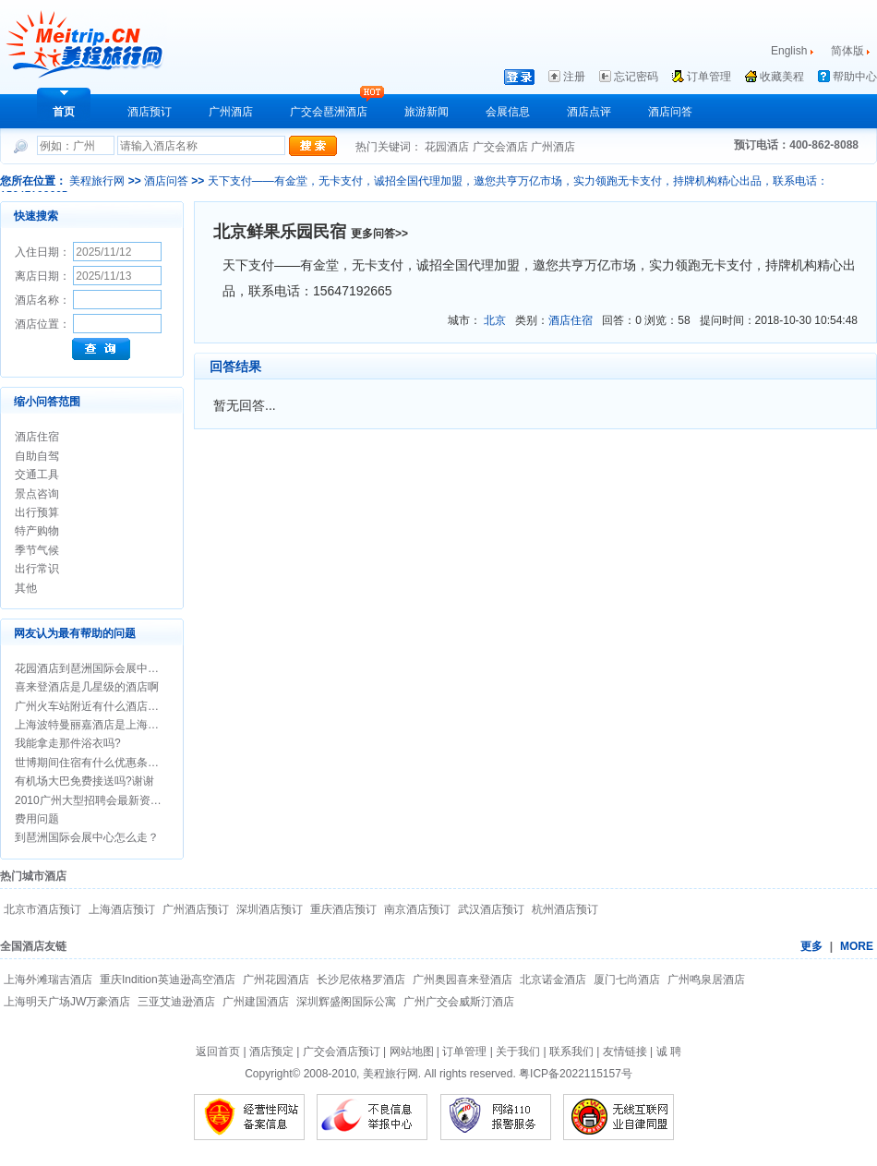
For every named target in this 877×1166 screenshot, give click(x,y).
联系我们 (571, 1051)
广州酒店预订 (195, 909)
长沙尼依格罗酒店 (361, 979)
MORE (856, 946)
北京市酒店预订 (42, 909)
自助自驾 (37, 456)
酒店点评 (589, 111)
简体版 (849, 50)
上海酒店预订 (122, 909)
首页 (64, 111)
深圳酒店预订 (269, 909)
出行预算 (37, 512)
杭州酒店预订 (565, 909)
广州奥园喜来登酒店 (462, 979)
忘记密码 (636, 76)
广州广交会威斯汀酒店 (458, 1001)
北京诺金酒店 (553, 979)
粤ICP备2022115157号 (575, 1073)
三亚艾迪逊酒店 (176, 1001)
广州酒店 (231, 111)
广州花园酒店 (276, 979)
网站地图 (412, 1051)
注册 (574, 76)
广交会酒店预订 (341, 1051)
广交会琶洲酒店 (328, 111)
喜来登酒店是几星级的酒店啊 (87, 686)
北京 (496, 320)
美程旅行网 (97, 180)
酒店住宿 (37, 436)
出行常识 (37, 568)
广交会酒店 (502, 146)
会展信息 (508, 111)
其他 (26, 588)
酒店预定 (271, 1051)
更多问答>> (379, 233)
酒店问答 (670, 111)
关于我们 (518, 1051)
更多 (811, 946)
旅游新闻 (426, 111)
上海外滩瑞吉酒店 (48, 979)
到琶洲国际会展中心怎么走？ (87, 837)
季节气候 (37, 550)
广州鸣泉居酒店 (706, 979)
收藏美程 (782, 76)
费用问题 (37, 818)
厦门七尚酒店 (627, 979)
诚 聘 (668, 1051)
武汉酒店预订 (491, 909)
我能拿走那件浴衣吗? (68, 743)
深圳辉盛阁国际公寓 (346, 1001)
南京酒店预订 (417, 909)
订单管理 (709, 76)
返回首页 (218, 1051)
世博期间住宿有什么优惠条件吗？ (98, 762)
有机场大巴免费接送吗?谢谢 (84, 781)
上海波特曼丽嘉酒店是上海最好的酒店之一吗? (129, 724)
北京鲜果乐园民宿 (282, 231)
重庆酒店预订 (343, 909)
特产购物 (37, 530)
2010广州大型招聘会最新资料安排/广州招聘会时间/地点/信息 (165, 800)
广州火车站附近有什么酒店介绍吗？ (103, 706)
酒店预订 (149, 111)
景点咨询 (37, 493)
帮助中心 (855, 76)
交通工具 (37, 474)
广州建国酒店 (255, 1001)
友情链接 (625, 1051)
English (789, 50)
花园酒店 (448, 146)
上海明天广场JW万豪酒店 (67, 1001)
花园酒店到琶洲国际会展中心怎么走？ (109, 668)
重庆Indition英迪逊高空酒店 (167, 979)
